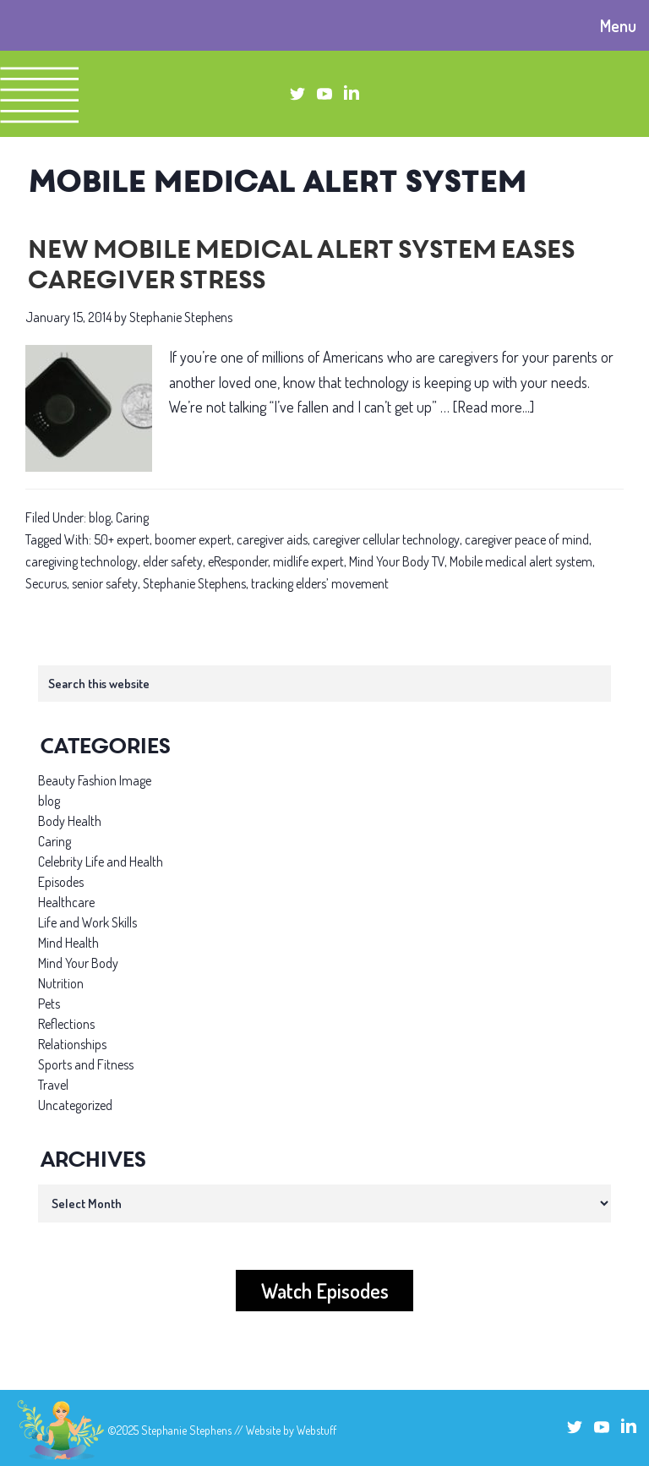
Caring (132, 517)
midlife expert (308, 561)
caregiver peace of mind (527, 539)
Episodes (61, 881)
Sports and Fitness (86, 1064)
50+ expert (122, 539)
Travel (53, 1084)
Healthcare (66, 902)
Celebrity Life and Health (100, 861)
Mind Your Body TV (396, 561)
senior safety (105, 583)
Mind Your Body (78, 963)
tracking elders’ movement (320, 583)
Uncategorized (75, 1105)
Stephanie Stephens (194, 583)
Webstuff (316, 1430)
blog (100, 517)
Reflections (66, 1023)
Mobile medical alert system (521, 561)
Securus (46, 583)
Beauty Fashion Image (94, 780)
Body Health (69, 820)
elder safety (173, 561)
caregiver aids (272, 539)
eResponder (238, 561)
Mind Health (68, 942)
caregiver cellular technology (386, 539)
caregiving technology (81, 561)
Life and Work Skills (87, 922)
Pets (49, 1003)
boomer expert (193, 539)
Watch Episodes (325, 1290)
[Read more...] (493, 407)
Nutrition (61, 983)
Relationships (72, 1044)
